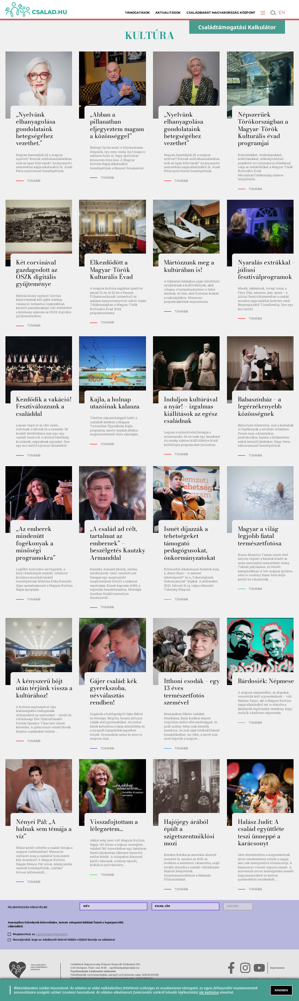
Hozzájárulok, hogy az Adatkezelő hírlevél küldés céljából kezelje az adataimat (64, 939)
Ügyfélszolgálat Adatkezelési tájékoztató (93, 971)
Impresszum (277, 967)
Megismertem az (40, 934)
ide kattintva (209, 992)
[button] (263, 13)
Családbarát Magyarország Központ (220, 12)
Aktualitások (168, 12)
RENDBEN (281, 990)
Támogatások (137, 12)
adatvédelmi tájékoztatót (51, 934)
